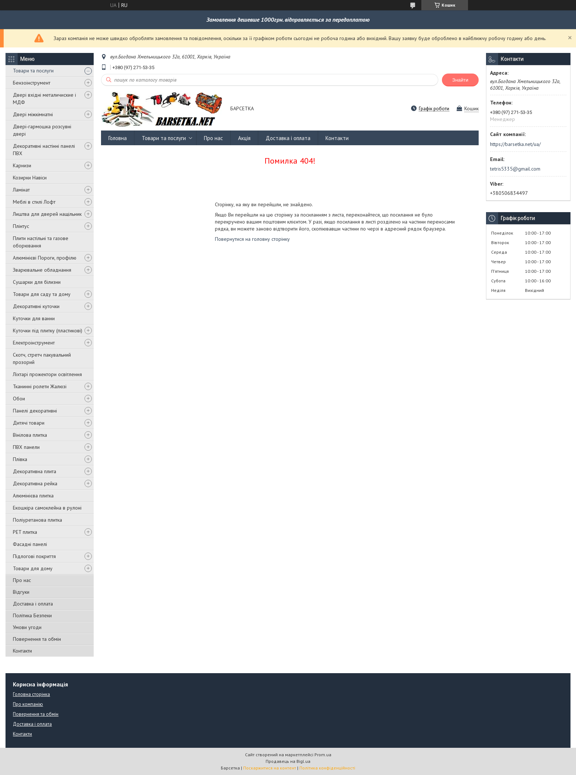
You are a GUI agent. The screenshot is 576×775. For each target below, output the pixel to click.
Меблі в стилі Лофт (34, 202)
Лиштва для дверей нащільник (47, 214)
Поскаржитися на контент (269, 768)
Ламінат (21, 189)
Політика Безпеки (32, 615)
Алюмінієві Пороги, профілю (44, 257)
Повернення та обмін (37, 639)
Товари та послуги (33, 70)
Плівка (20, 459)
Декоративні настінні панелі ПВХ (44, 150)
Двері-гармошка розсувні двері (42, 130)
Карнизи (22, 165)
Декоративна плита (34, 471)
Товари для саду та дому (42, 294)
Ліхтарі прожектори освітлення (47, 374)
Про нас (22, 580)
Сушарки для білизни (37, 282)
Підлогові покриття (34, 556)
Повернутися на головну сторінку (252, 239)
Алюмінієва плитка (33, 495)
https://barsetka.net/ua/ (515, 144)
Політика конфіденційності (327, 768)
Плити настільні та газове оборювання (40, 242)
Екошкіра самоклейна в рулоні (47, 507)
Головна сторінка (31, 694)
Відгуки (21, 592)
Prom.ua (322, 754)
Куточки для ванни (34, 318)
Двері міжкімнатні (33, 114)
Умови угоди (27, 627)
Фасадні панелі (30, 544)
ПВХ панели (26, 447)
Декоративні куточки (36, 306)
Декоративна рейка (35, 483)
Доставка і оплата (33, 603)
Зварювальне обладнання (42, 270)
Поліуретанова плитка (37, 520)
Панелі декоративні (35, 410)
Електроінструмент (34, 342)
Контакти (22, 650)
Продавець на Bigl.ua (288, 761)
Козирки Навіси (30, 177)
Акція (244, 138)
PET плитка (25, 532)
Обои (19, 398)
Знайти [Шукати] (460, 80)
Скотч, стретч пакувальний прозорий (42, 358)
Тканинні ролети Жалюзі (39, 386)
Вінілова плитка (30, 435)
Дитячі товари (28, 422)
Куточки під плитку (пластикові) (47, 330)
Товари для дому (33, 568)
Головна (117, 138)
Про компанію (28, 704)
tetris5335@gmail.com (515, 168)
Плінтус (21, 226)
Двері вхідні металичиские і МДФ (44, 99)
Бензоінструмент (31, 82)
